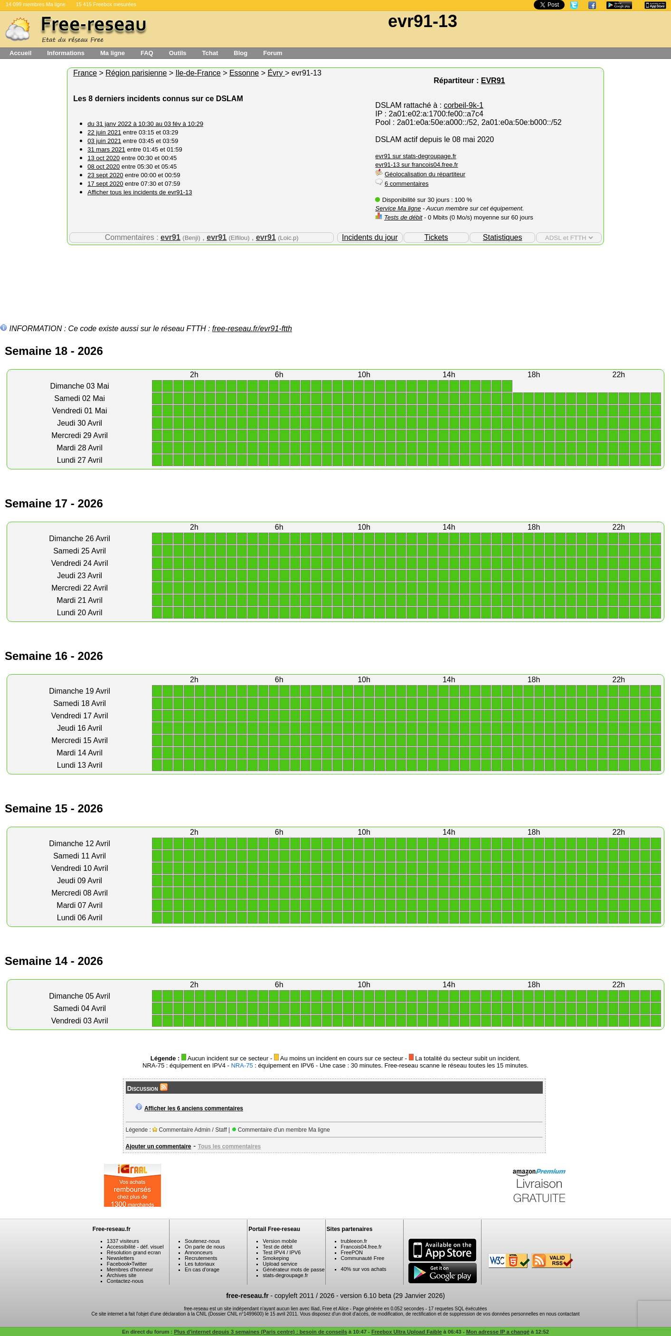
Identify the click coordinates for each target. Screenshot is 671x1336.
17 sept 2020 (105, 183)
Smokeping (276, 1258)
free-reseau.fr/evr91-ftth (252, 328)
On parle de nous (205, 1247)
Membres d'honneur (130, 1269)
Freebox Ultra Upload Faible (406, 1332)
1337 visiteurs (123, 1241)
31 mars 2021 (106, 149)
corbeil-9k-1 (463, 105)
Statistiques (502, 237)
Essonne (244, 73)
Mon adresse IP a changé (497, 1332)
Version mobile (280, 1241)
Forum (272, 53)
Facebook (118, 1264)
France (85, 73)
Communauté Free (363, 1258)
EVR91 (493, 80)
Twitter (139, 1264)
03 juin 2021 (104, 140)
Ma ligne (112, 53)
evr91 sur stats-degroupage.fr (415, 156)
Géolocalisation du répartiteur (425, 174)
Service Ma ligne (398, 208)
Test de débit (277, 1247)
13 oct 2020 (103, 158)
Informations (66, 53)
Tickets (436, 237)
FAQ (147, 53)
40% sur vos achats (364, 1269)
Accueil (20, 53)
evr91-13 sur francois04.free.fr (416, 164)
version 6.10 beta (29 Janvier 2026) (392, 1295)
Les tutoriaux (200, 1264)
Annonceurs (199, 1252)
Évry (275, 73)
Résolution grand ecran (134, 1252)
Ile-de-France (198, 73)
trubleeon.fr (354, 1241)
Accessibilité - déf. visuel (135, 1247)
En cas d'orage (202, 1269)
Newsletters (120, 1258)
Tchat (210, 53)
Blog (240, 53)
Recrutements (201, 1258)
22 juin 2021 (104, 132)
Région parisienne (136, 73)
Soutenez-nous (202, 1241)
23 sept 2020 (105, 175)
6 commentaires (406, 183)
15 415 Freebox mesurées (106, 4)
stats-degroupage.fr (285, 1275)
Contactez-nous (125, 1281)
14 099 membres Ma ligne (36, 4)
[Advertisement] (336, 276)
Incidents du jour (369, 237)
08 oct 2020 (103, 166)
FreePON (352, 1252)
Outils (178, 53)
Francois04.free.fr (361, 1247)
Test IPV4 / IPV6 (282, 1252)
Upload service (280, 1264)
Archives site (121, 1275)
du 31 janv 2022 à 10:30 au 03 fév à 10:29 (145, 123)
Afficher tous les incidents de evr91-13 (139, 192)
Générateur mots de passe (293, 1269)
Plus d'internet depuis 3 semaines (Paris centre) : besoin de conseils (260, 1332)
